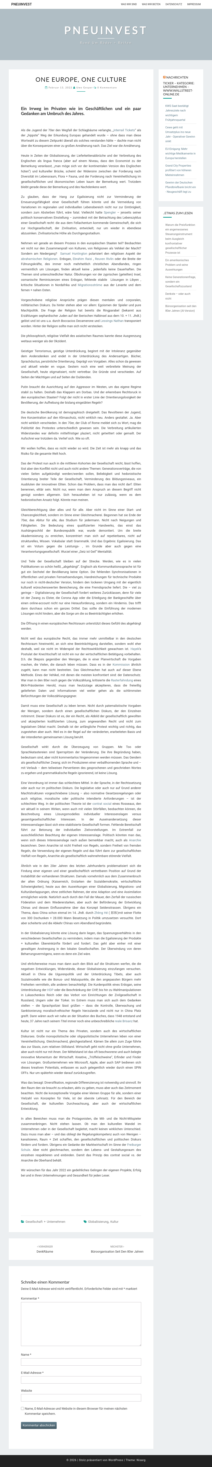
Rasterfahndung (122, 680)
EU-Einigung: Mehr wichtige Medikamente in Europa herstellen (180, 153)
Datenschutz (174, 4)
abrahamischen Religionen (39, 259)
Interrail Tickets (124, 130)
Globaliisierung (98, 1221)
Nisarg (141, 1460)
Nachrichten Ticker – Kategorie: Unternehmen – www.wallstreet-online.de (178, 85)
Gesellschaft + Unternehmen (45, 1221)
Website (26, 1390)
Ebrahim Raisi (82, 259)
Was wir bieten (151, 4)
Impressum (194, 4)
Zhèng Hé (101, 913)
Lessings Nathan (112, 321)
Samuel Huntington (73, 253)
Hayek (135, 649)
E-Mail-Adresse (32, 1372)
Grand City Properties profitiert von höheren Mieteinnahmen (178, 170)
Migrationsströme (90, 285)
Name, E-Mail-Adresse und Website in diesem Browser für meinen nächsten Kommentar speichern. (76, 1411)
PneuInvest (21, 4)
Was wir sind (129, 4)
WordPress (115, 1460)
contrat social (102, 803)
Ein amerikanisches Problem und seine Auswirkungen (177, 265)
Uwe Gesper (84, 87)
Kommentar (30, 1298)
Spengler (110, 212)
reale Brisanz (124, 1021)
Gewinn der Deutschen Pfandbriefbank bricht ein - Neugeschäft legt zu (180, 187)
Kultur (114, 1221)
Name (26, 1354)
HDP (50, 990)
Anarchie (135, 840)
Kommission (121, 664)
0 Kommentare (107, 87)
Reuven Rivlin (104, 259)
